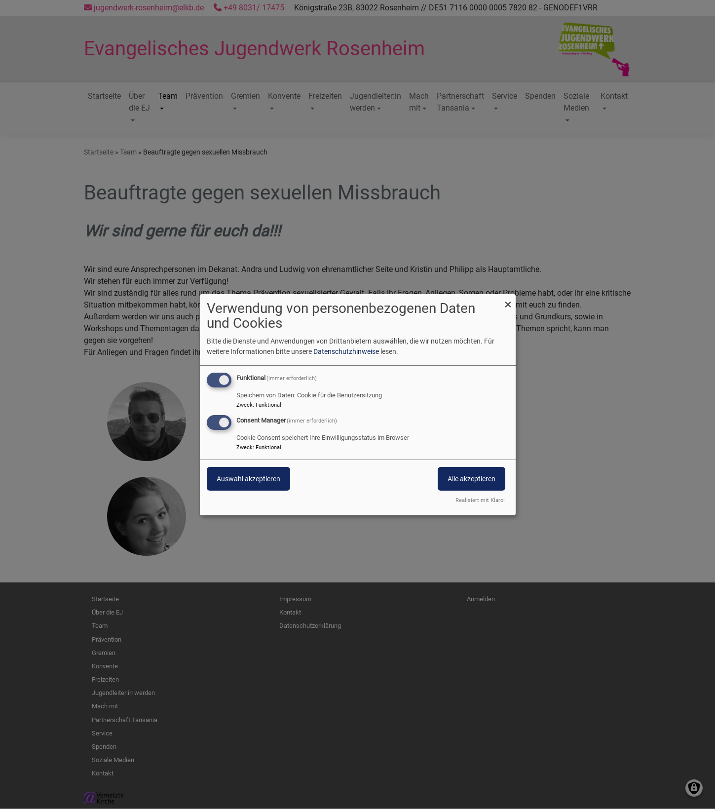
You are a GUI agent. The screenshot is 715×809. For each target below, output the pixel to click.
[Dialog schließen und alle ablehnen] (508, 300)
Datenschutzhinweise (346, 351)
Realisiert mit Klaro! (480, 500)
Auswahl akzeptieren (248, 479)
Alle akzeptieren (471, 479)
